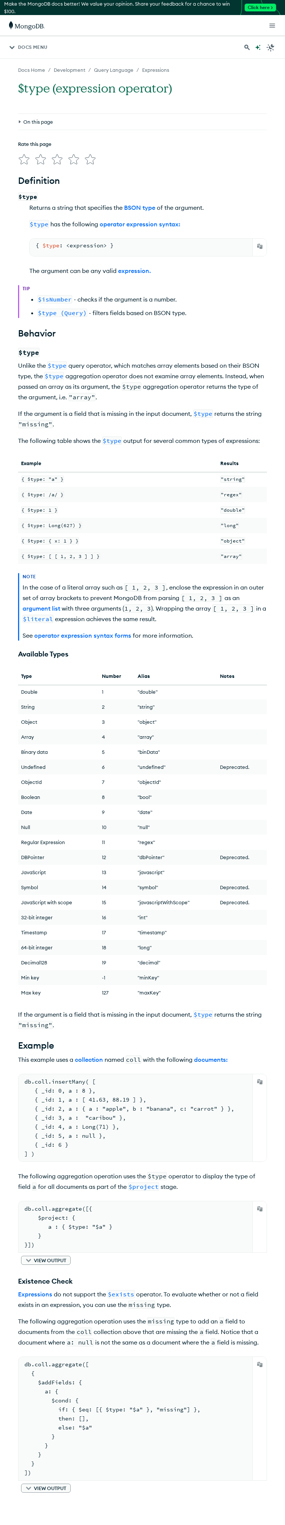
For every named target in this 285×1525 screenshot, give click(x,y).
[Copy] (260, 246)
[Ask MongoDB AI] (258, 47)
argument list (41, 608)
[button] (46, 1260)
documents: (211, 1059)
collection (89, 1059)
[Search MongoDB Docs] (247, 47)
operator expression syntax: (140, 224)
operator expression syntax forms (82, 635)
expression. (134, 270)
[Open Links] (272, 25)
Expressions (35, 1294)
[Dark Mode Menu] (270, 47)
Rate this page (35, 144)
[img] (24, 159)
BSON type (139, 207)
